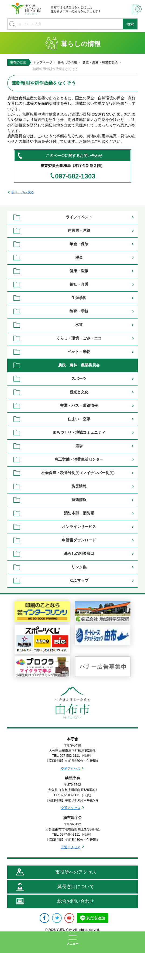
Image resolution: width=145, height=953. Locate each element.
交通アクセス (70, 768)
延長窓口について (75, 886)
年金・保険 (79, 244)
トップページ (42, 62)
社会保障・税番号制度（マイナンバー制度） (79, 473)
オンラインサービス (79, 526)
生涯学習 (79, 298)
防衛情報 (79, 499)
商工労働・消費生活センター (78, 459)
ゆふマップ (79, 580)
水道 (79, 325)
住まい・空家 (79, 419)
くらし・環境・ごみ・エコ (79, 338)
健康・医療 (79, 271)
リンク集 (79, 567)
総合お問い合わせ (75, 901)
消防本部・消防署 (79, 513)
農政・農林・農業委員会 (100, 62)
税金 (79, 257)
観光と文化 (79, 392)
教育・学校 (79, 311)
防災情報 (79, 486)
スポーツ (79, 378)
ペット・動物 (79, 351)
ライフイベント (79, 217)
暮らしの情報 (67, 62)
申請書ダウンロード (79, 540)
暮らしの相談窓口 (79, 553)
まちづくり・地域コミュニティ (79, 432)
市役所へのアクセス (75, 872)
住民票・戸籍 (79, 230)
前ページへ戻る (22, 192)
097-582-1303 (75, 176)
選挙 (79, 446)
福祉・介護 (79, 284)
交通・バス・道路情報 (79, 405)
